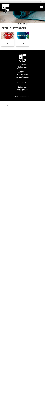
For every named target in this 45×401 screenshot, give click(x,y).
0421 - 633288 (24, 74)
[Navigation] (41, 7)
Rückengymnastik (24, 43)
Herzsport (7, 43)
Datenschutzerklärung (25, 96)
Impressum (16, 96)
